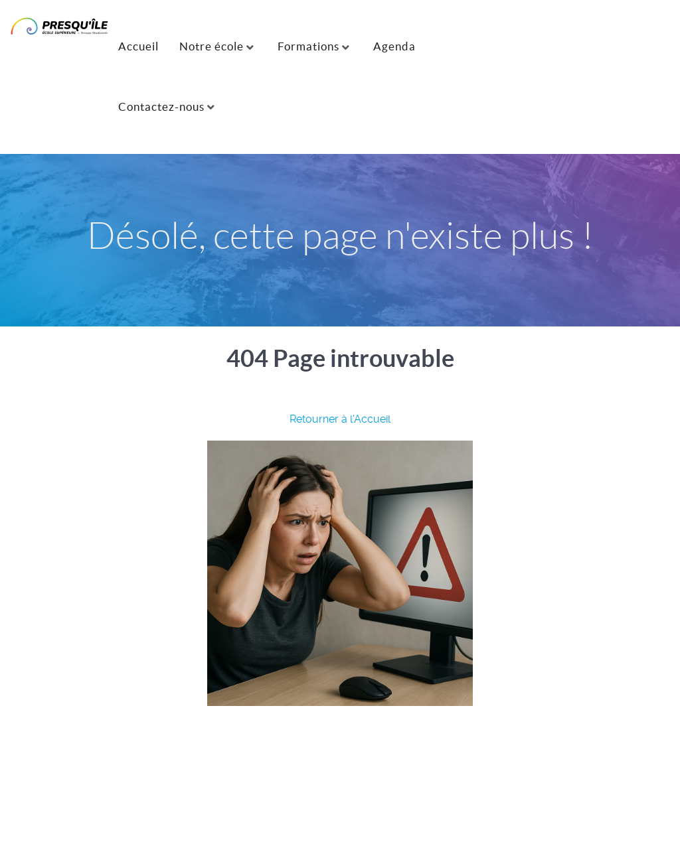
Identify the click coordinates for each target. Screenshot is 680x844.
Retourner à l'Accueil (340, 419)
